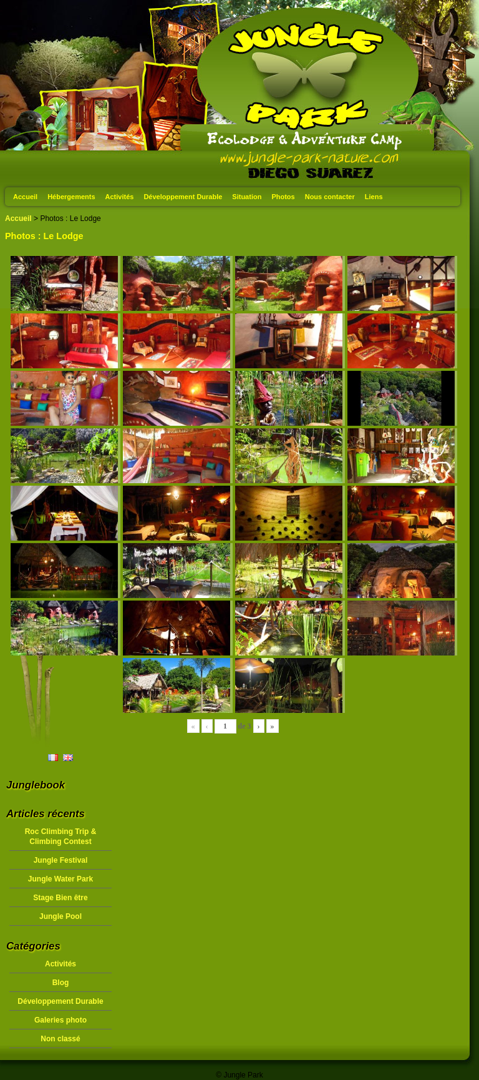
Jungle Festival (61, 860)
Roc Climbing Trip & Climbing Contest (61, 836)
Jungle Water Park (60, 879)
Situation (246, 196)
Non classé (60, 1038)
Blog (60, 982)
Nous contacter (330, 196)
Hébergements (71, 196)
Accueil (25, 196)
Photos (282, 196)
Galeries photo (60, 1020)
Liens (374, 196)
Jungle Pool (60, 916)
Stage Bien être (60, 897)
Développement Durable (182, 196)
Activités (119, 196)
